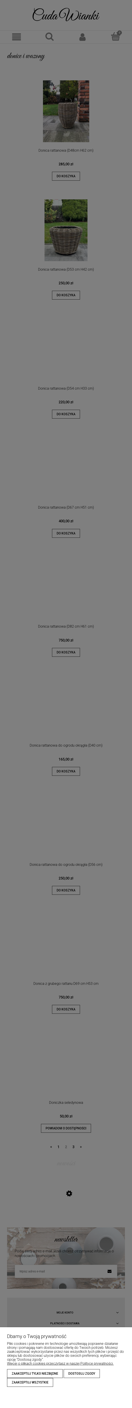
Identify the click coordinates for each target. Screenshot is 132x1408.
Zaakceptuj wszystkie (30, 1382)
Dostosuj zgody (81, 1373)
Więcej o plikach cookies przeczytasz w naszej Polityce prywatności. (60, 1363)
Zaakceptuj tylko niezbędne (35, 1373)
